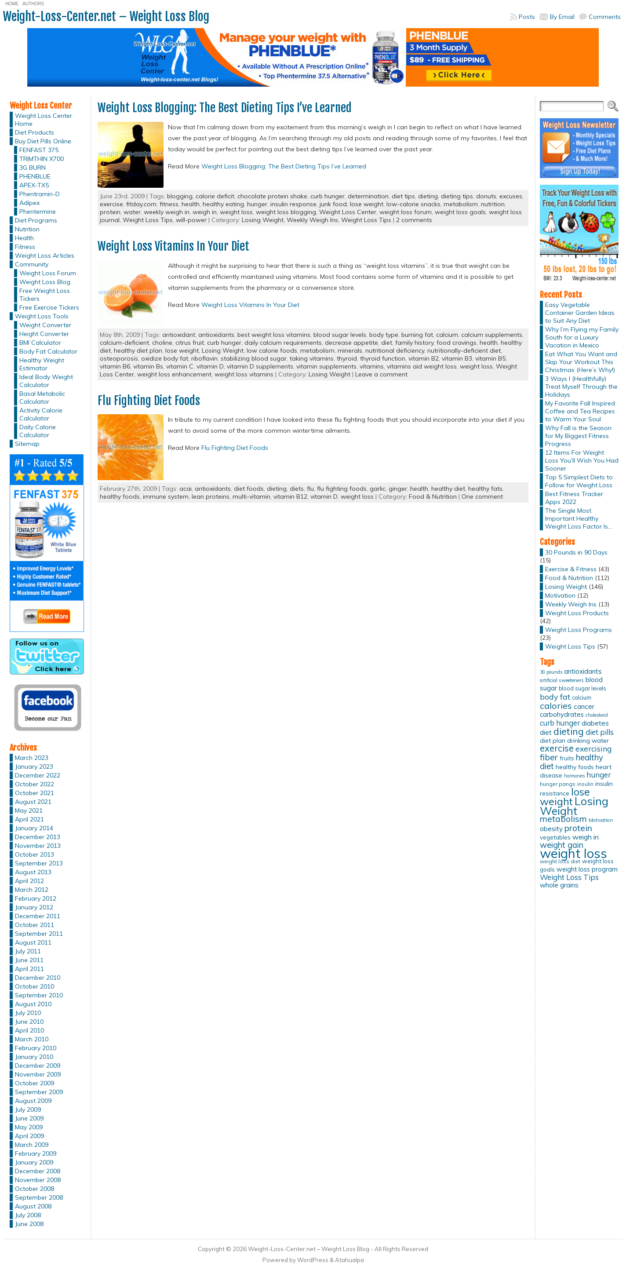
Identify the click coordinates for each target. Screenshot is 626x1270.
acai (185, 489)
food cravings (457, 343)
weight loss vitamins (244, 374)
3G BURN (32, 168)
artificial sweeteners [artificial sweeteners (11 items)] (562, 680)
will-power (191, 220)
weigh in (205, 212)
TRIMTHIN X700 (41, 159)
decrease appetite (351, 343)
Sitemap (27, 444)
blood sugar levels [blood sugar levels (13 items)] (582, 688)
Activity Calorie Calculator (40, 414)
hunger (257, 204)
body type (383, 335)
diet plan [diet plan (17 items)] (552, 740)
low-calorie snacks (413, 204)
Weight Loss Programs (578, 630)
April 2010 (29, 1030)
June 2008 (29, 1224)
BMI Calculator (40, 343)
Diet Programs (36, 220)
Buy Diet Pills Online (43, 141)
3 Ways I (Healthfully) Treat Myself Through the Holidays (581, 386)
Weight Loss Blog (44, 282)
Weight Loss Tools (42, 316)
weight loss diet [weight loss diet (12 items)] (560, 861)
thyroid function (382, 358)
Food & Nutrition (433, 496)
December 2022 (37, 775)
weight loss (236, 212)
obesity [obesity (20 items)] (551, 829)
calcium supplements (491, 335)
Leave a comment (381, 374)
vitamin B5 (490, 358)
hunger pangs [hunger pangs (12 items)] (557, 784)
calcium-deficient (124, 343)
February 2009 (35, 1153)
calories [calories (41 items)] (556, 705)
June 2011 (29, 960)
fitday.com (141, 204)
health (191, 204)
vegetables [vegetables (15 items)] (555, 837)
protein (110, 212)
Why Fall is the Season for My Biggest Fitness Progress (578, 436)
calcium (447, 335)
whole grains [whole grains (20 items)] (559, 885)
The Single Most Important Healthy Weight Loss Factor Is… (578, 518)
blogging (180, 196)
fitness (169, 204)
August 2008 (33, 1206)
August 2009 (33, 1101)
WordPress (312, 1259)
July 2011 (28, 951)
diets (297, 489)
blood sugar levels (339, 335)
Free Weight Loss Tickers (44, 295)
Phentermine (37, 211)
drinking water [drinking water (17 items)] (588, 740)
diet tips (403, 196)
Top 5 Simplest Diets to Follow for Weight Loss (579, 481)
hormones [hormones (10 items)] (574, 776)
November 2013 (38, 846)
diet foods (249, 489)
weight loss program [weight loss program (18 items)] (587, 869)
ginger (398, 489)
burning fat (417, 335)
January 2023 (34, 766)
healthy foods (120, 496)
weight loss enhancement (174, 374)
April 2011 (29, 969)
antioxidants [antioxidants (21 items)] (583, 671)
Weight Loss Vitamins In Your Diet (173, 246)
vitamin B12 (290, 496)
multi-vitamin (251, 496)
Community (31, 264)
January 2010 (34, 1057)
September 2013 (39, 863)
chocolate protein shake (272, 196)
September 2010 (39, 995)
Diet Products (34, 132)
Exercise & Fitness (571, 569)
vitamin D (210, 366)
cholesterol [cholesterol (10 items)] (597, 715)
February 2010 (35, 1048)
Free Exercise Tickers (49, 307)
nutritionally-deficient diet (464, 350)
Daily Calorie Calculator (37, 431)
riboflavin (204, 358)
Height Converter (44, 334)
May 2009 (29, 1127)
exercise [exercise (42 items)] (557, 748)
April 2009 (29, 1136)
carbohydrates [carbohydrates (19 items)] (562, 714)
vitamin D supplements (260, 366)
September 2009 (39, 1092)
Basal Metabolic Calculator (42, 397)
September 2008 (39, 1197)
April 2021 (29, 819)
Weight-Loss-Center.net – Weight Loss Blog (106, 16)
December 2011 (37, 916)
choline (162, 343)
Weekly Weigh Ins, (314, 220)
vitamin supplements (326, 366)
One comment (482, 496)
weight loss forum (405, 212)
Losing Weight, (264, 220)
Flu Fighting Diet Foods (149, 401)
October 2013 (34, 854)
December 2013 (37, 837)
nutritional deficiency (394, 350)
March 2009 (31, 1145)
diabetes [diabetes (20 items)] (595, 723)
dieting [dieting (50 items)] (568, 731)
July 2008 (28, 1215)
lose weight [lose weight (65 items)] (565, 796)
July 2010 (28, 1013)
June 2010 (29, 1021)
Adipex (29, 203)
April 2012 (29, 881)
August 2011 (33, 942)
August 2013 (33, 872)
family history (414, 343)
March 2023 (31, 758)
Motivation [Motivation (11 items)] (601, 820)
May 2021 (29, 810)
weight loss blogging (286, 212)
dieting (428, 196)
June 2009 (29, 1118)
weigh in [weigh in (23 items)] (585, 836)
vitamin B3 (457, 358)
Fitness (25, 247)
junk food (333, 204)
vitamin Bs (148, 366)
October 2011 (34, 925)
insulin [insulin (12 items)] (585, 784)
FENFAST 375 (38, 150)
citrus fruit (189, 343)
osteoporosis (119, 358)
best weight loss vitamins (273, 335)
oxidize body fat (164, 358)
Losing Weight (223, 350)
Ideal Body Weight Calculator (46, 381)
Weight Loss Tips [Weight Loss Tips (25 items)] (569, 877)
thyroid (347, 358)
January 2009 (34, 1162)
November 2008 (38, 1180)
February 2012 (35, 898)
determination (368, 196)
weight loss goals (460, 212)
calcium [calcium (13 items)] (581, 697)
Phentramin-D (39, 194)
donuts (486, 196)
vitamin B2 (423, 358)
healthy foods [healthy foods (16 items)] (575, 766)
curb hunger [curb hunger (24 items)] (560, 722)
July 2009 (28, 1109)
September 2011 (39, 934)
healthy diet (448, 489)
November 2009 (38, 1074)
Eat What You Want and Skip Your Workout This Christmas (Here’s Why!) (581, 362)
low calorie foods (272, 350)
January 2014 (34, 828)
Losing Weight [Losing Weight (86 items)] (574, 805)
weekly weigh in (166, 212)
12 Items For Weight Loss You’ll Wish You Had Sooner (582, 460)
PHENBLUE (35, 176)
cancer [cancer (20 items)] (584, 706)
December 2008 (37, 1171)
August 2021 (33, 802)
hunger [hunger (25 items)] (598, 774)
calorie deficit (215, 196)
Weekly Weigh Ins (571, 604)
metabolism (461, 204)
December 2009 (37, 1065)
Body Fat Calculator (48, 351)
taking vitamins (312, 358)
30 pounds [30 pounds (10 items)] (551, 672)
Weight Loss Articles (44, 255)
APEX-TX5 (34, 185)
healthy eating (223, 204)
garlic (378, 489)
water (132, 212)
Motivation (560, 595)
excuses (510, 196)
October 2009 (34, 1083)
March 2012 (31, 890)
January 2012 (34, 907)
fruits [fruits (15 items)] (567, 758)
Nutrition (27, 229)
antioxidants (216, 335)
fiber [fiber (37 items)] (549, 757)
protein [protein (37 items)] (578, 828)
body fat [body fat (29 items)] (555, 696)
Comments (605, 17)
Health (24, 238)
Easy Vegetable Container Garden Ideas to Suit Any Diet (580, 313)
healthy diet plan (138, 350)
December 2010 (37, 978)
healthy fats (485, 489)
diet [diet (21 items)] (546, 732)
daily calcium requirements (283, 343)
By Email (562, 17)
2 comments (414, 220)
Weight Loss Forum (47, 273)
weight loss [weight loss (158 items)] (573, 853)
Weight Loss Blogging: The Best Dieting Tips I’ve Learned (225, 108)
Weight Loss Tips (148, 220)
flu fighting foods (342, 489)
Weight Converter (45, 325)
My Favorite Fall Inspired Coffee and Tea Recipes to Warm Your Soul (580, 411)
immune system (166, 496)
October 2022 (34, 784)
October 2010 (34, 986)
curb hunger (327, 196)
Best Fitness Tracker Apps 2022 (574, 498)
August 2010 (33, 1004)
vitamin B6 (115, 366)
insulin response (293, 204)
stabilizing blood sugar (254, 358)
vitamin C (179, 366)
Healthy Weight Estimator (41, 364)
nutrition (493, 204)
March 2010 (31, 1039)
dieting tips (457, 196)
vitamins (372, 366)
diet (386, 343)
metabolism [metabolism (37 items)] (563, 819)
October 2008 (34, 1189)
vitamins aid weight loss (422, 366)
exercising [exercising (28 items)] (593, 748)
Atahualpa (349, 1259)
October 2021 (34, 793)
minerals (350, 350)
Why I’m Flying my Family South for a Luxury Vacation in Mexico (582, 337)
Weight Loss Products (577, 613)
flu (310, 489)
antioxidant (178, 335)
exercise (111, 204)
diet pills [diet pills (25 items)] (600, 732)
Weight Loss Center (347, 212)
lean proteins (210, 496)
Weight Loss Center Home (43, 120)
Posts (527, 17)
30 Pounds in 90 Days (576, 552)
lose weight (366, 204)
